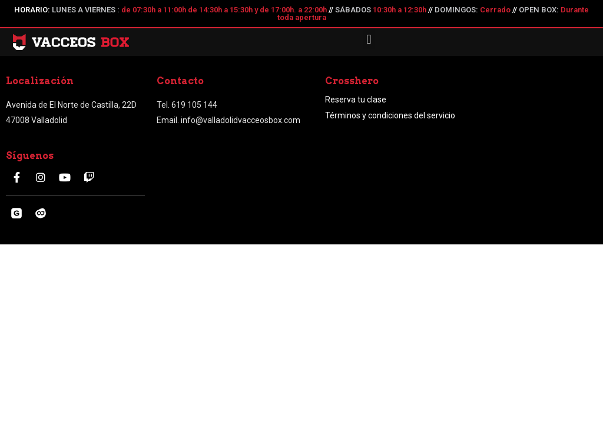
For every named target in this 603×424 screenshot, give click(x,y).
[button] (369, 39)
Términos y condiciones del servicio (390, 115)
